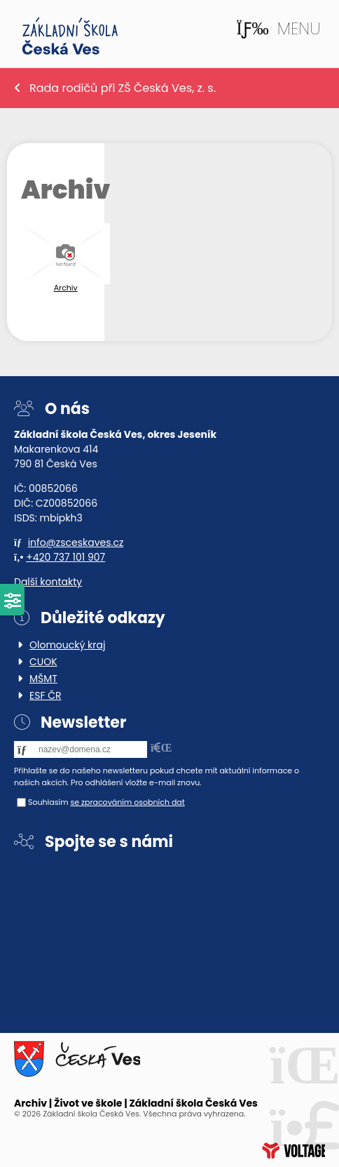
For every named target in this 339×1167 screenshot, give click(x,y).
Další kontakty (48, 582)
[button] (278, 28)
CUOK (43, 662)
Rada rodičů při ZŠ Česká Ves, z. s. (122, 88)
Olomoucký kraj (67, 645)
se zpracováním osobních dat (127, 802)
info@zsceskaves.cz (76, 542)
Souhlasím (48, 802)
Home (70, 36)
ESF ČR (45, 695)
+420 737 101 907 (65, 557)
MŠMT (43, 679)
